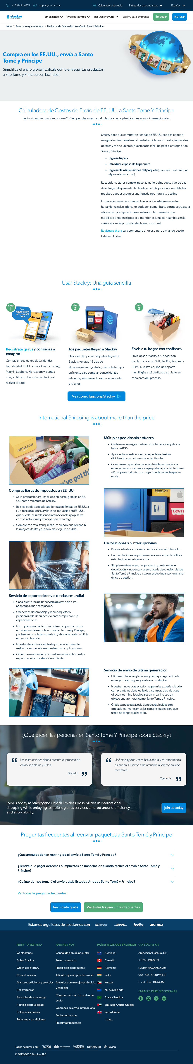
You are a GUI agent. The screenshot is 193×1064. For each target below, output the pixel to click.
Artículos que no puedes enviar (75, 975)
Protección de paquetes (70, 967)
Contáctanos (25, 952)
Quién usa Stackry (28, 967)
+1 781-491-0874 (148, 960)
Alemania (110, 967)
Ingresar (179, 16)
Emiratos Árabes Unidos (119, 1004)
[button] (143, 5)
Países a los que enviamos (29, 26)
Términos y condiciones (31, 1019)
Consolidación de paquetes (73, 952)
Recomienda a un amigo (31, 997)
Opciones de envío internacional (76, 1007)
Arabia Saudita (114, 997)
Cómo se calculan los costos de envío (75, 998)
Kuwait (109, 982)
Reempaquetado (66, 960)
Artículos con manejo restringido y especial (75, 985)
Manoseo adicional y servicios (35, 982)
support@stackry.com (50, 5)
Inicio (9, 26)
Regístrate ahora (111, 230)
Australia (110, 952)
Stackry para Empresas (136, 16)
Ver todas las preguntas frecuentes (42, 893)
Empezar (161, 16)
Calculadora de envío (110, 5)
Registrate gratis (65, 907)
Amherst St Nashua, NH (152, 952)
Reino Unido (112, 1012)
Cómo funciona (26, 975)
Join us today (174, 808)
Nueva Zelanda (114, 989)
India (108, 975)
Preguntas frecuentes (68, 1022)
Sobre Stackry (25, 960)
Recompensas (25, 989)
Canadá (109, 960)
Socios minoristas (66, 1015)
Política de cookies (28, 1012)
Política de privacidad (30, 1004)
